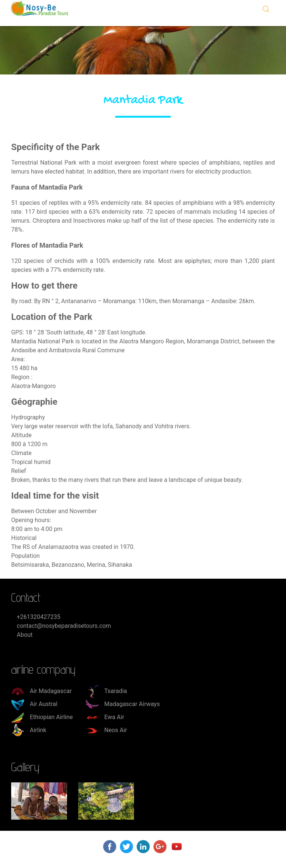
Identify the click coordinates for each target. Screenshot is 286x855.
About (25, 634)
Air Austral (34, 704)
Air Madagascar (41, 691)
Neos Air (106, 730)
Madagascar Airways (123, 704)
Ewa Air (105, 717)
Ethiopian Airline (42, 717)
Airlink (28, 730)
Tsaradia (106, 691)
